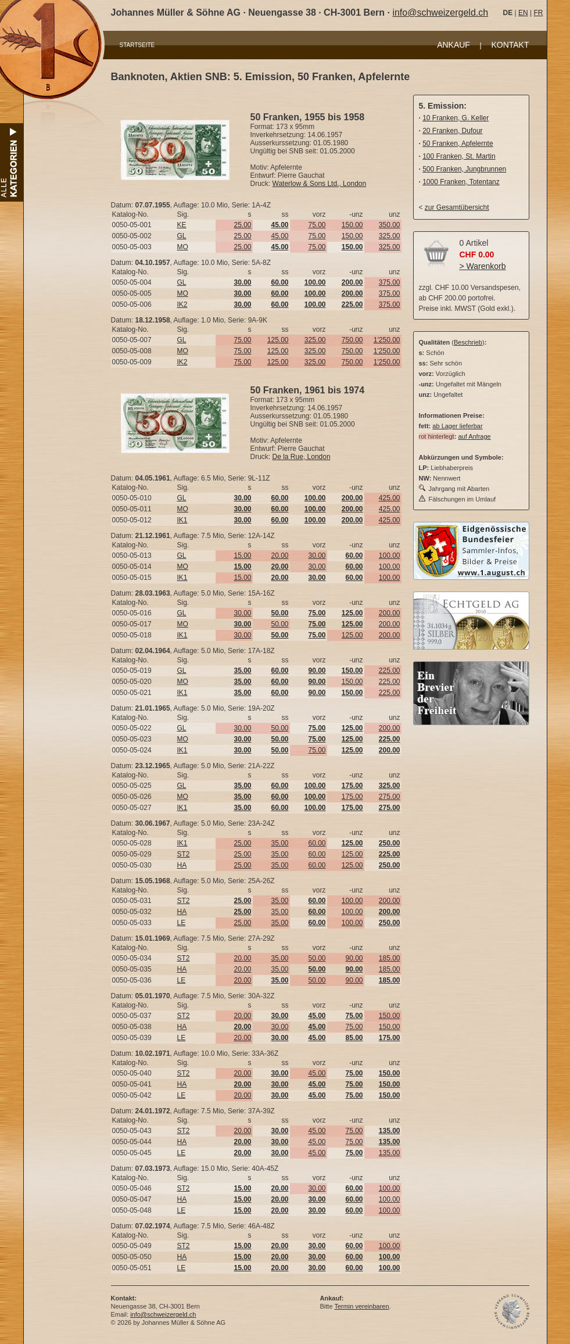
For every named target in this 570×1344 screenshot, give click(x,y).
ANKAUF (453, 44)
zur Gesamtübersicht (457, 207)
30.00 (316, 555)
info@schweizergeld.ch (440, 12)
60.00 (316, 843)
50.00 (279, 624)
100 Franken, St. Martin (458, 156)
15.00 (242, 555)
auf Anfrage (474, 436)
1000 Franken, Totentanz (461, 182)
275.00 (389, 797)
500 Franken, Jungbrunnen (464, 169)
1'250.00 (387, 340)
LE (181, 923)
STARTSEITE (137, 45)
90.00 (354, 958)
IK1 (182, 520)
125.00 (278, 340)
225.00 (389, 670)
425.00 (389, 498)
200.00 (389, 613)
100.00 (389, 555)
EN (523, 13)
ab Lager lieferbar (457, 425)
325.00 (389, 236)
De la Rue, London (302, 457)
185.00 (389, 958)
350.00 (389, 225)
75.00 (316, 225)
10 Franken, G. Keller (455, 118)
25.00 (242, 225)
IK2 (182, 304)
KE (182, 225)
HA (182, 865)
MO (182, 247)
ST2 (183, 854)
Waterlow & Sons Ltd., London (320, 184)
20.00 (279, 555)
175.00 (352, 797)
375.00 (389, 282)
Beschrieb (468, 342)
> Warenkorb (483, 266)
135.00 (389, 1153)
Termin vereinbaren (361, 1306)
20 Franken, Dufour (452, 131)
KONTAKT (510, 44)
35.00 (279, 843)
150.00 (352, 225)
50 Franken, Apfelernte (457, 143)
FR (538, 13)
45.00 (279, 236)
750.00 (352, 340)
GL (182, 236)
